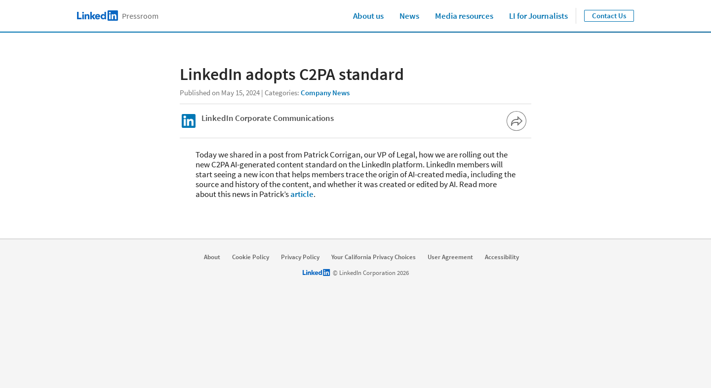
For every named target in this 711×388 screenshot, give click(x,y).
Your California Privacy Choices (373, 257)
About (212, 257)
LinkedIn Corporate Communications (267, 118)
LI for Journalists (538, 15)
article (302, 194)
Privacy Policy (300, 257)
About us (368, 15)
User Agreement (450, 257)
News (409, 15)
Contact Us (609, 15)
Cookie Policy (250, 257)
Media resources (464, 15)
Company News (325, 92)
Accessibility (502, 257)
